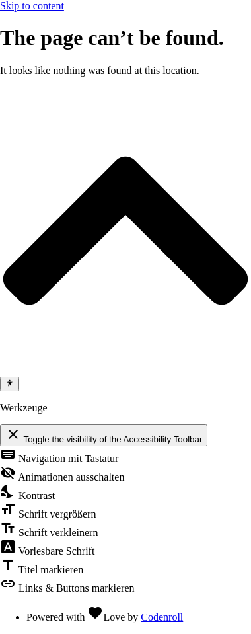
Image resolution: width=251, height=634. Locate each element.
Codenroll (162, 617)
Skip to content (32, 5)
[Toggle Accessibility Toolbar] (9, 384)
